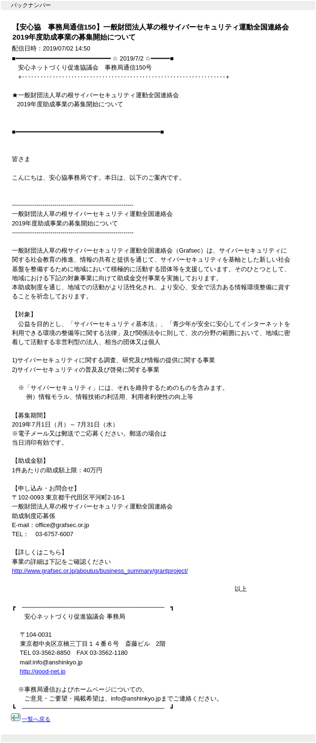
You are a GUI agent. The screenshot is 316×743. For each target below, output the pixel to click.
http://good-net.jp (43, 671)
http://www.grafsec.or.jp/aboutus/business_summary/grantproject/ (100, 570)
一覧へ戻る (36, 719)
